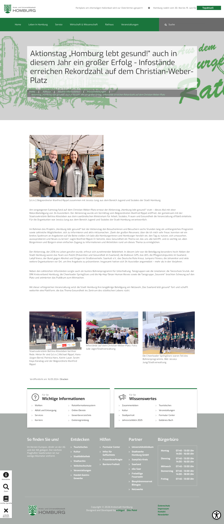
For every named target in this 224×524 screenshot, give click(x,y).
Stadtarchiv (80, 461)
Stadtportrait (128, 415)
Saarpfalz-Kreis (140, 459)
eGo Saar (136, 468)
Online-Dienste (79, 410)
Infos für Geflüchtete (109, 453)
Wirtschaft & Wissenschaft (84, 24)
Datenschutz (164, 505)
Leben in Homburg (38, 24)
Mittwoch (166, 466)
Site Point (132, 510)
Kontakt (161, 511)
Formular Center (167, 415)
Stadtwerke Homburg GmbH (140, 453)
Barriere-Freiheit (111, 464)
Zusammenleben (130, 405)
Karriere (39, 420)
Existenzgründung (80, 420)
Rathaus (109, 24)
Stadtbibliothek (82, 456)
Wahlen (38, 405)
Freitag (164, 478)
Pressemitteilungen (96, 91)
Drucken (64, 379)
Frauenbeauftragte (112, 459)
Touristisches (165, 405)
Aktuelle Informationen (69, 91)
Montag (165, 450)
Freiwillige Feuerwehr (137, 475)
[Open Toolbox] (216, 515)
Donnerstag (167, 471)
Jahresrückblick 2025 (132, 420)
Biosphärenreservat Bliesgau (142, 483)
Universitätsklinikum (142, 447)
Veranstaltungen (129, 24)
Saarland (136, 464)
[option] (129, 8)
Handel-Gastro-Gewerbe (82, 477)
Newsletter (163, 514)
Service (58, 24)
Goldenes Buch (166, 420)
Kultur (125, 410)
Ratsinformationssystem (83, 405)
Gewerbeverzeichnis (81, 415)
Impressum (163, 508)
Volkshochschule (82, 465)
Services (39, 415)
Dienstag (165, 458)
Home (18, 24)
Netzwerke (137, 489)
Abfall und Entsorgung (45, 410)
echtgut (120, 510)
